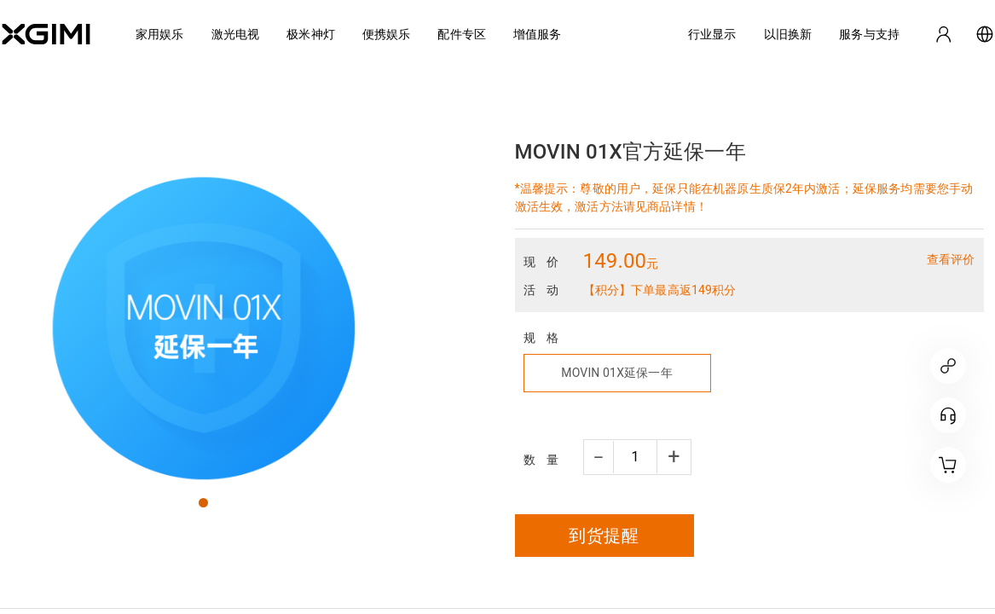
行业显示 (712, 34)
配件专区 (461, 34)
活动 (547, 290)
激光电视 (235, 34)
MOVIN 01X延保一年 (616, 372)
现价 (547, 262)
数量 (547, 459)
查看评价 (951, 259)
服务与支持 (869, 34)
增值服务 (537, 34)
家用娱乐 (160, 34)
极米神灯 (310, 34)
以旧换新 (788, 34)
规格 (547, 338)
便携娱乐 (386, 34)
